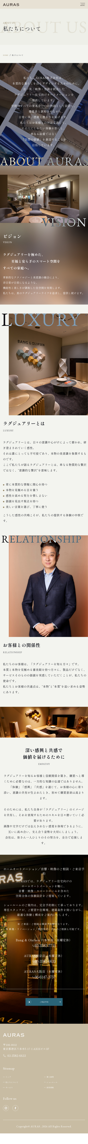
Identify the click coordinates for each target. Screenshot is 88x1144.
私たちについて (23, 56)
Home (7, 56)
